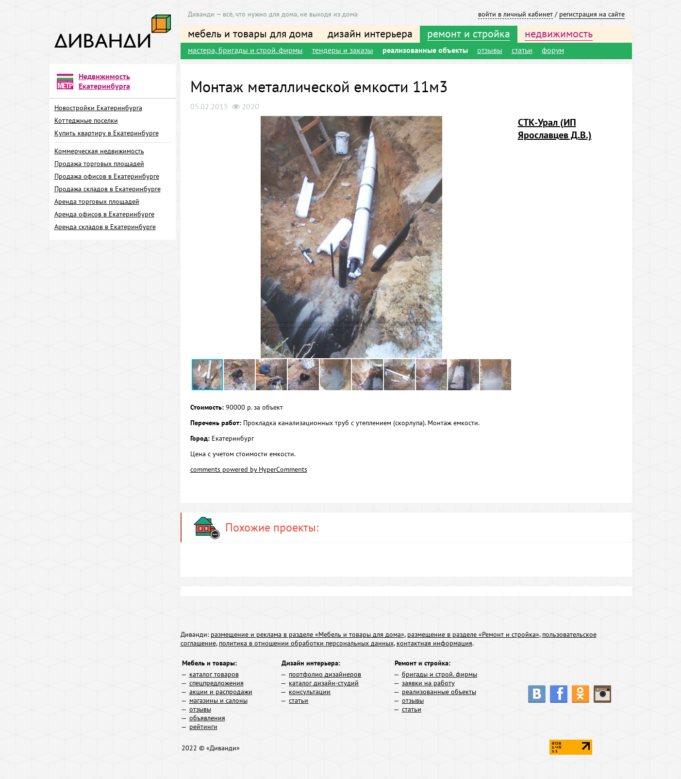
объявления (207, 717)
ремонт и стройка (468, 33)
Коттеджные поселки (86, 120)
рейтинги (203, 726)
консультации (310, 691)
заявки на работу (428, 683)
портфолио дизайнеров (325, 674)
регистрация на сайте (592, 14)
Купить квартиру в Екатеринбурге (106, 133)
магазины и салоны (218, 700)
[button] (504, 125)
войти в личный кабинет (515, 14)
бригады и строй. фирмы (439, 674)
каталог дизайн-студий (324, 683)
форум (553, 50)
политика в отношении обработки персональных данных (306, 643)
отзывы (489, 50)
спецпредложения (216, 683)
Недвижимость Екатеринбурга (104, 81)
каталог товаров (214, 674)
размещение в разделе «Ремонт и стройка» (473, 634)
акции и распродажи (220, 691)
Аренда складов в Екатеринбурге (105, 226)
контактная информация (434, 643)
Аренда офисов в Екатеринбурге (104, 214)
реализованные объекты (425, 50)
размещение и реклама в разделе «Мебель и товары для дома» (307, 634)
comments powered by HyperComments (248, 469)
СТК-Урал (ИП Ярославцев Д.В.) (555, 128)
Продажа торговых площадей (99, 163)
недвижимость (559, 33)
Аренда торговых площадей (96, 201)
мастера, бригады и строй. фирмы (245, 50)
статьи (522, 50)
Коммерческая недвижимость (99, 151)
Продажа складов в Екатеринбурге (107, 188)
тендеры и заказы (342, 50)
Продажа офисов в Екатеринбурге (106, 176)
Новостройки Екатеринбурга (98, 107)
